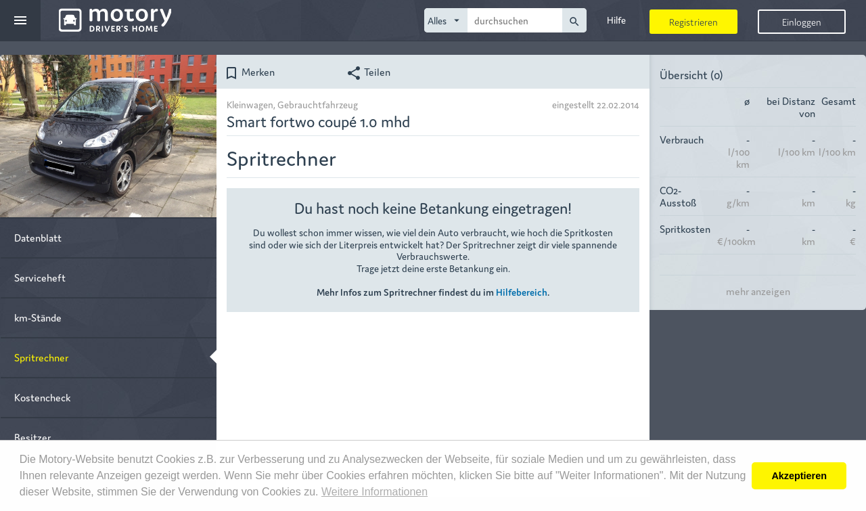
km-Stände (38, 317)
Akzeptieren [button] (799, 475)
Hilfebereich (521, 292)
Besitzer (32, 436)
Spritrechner (41, 357)
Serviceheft (40, 277)
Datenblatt (38, 237)
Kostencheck (42, 397)
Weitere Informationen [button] (374, 491)
